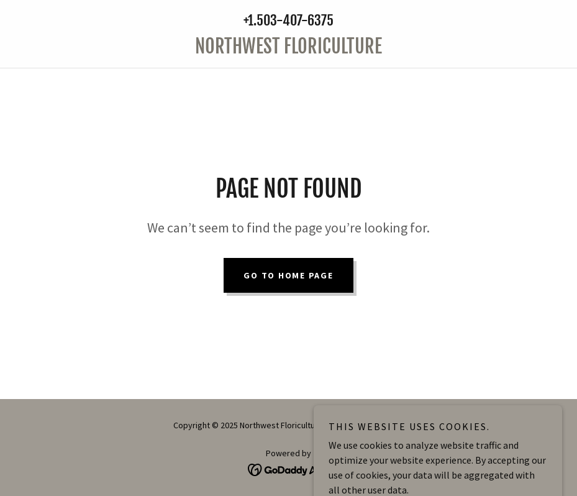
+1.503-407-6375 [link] (288, 20)
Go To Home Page (288, 275)
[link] (288, 50)
